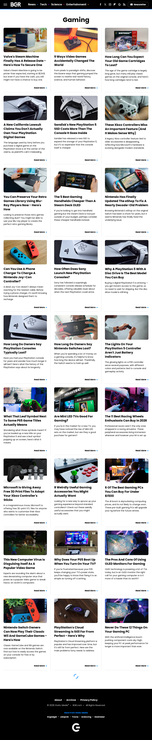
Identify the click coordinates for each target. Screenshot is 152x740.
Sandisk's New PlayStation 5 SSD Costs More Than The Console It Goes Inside (75, 129)
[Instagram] (110, 4)
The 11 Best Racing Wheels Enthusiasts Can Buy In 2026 (126, 418)
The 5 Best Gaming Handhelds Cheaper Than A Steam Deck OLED (75, 201)
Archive (71, 700)
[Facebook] (100, 4)
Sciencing (86, 717)
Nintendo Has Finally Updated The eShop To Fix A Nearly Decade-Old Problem (126, 201)
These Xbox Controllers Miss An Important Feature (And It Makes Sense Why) (126, 129)
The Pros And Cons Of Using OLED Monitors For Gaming (125, 562)
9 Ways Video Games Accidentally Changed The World (74, 61)
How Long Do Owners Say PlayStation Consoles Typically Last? (23, 348)
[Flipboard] (115, 4)
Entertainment (76, 4)
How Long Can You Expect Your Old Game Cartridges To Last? (125, 61)
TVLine (75, 717)
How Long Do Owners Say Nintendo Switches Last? (73, 346)
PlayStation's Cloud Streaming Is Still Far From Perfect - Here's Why (74, 631)
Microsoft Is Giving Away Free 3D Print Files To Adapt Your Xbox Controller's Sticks (24, 493)
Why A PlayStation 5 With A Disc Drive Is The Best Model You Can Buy (126, 273)
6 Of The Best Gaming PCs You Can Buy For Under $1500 (124, 492)
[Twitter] (105, 4)
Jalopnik (64, 717)
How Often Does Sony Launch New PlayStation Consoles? (72, 273)
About (58, 700)
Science (56, 4)
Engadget (52, 717)
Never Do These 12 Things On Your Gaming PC (126, 629)
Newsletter (138, 4)
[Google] (119, 4)
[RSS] (124, 4)
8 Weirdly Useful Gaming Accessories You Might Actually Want (73, 491)
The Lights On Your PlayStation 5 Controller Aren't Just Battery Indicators (123, 350)
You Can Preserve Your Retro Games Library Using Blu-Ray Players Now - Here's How (25, 203)
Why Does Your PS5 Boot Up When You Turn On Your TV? (75, 562)
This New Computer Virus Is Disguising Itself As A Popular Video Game (24, 564)
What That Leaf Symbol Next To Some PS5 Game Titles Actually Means (25, 420)
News (32, 4)
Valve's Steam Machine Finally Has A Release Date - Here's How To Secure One (25, 61)
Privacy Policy (89, 700)
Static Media (61, 705)
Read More (39, 88)
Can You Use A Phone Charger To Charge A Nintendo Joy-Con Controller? (19, 275)
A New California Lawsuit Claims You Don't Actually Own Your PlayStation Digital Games (23, 131)
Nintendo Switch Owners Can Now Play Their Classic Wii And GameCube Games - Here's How (25, 633)
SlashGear (99, 717)
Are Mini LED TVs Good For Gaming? (73, 418)
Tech (43, 4)
